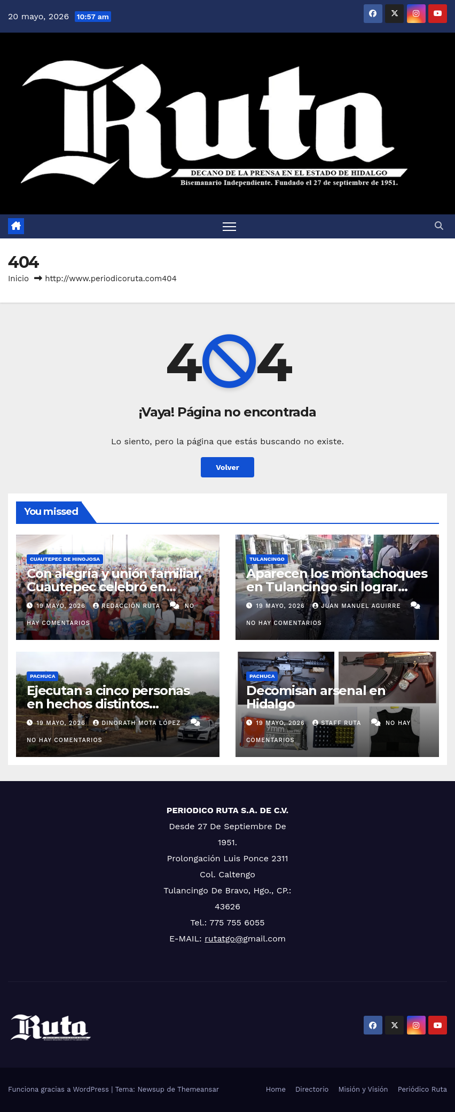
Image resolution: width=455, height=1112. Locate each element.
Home (276, 1090)
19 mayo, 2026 (62, 606)
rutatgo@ (224, 938)
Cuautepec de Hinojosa (65, 559)
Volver (228, 467)
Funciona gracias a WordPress (59, 1090)
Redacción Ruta (127, 606)
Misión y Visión (363, 1090)
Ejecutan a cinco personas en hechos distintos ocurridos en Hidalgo (108, 704)
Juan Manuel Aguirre (357, 606)
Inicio (18, 278)
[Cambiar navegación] (229, 226)
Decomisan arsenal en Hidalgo (316, 697)
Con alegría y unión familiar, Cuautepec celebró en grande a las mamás (114, 587)
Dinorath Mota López (138, 723)
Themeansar (198, 1090)
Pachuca (42, 676)
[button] (439, 226)
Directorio (311, 1090)
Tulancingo (267, 559)
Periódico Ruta (422, 1090)
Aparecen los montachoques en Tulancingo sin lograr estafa (336, 587)
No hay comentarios (284, 623)
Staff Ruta (337, 723)
